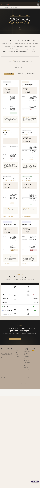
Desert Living (26, 369)
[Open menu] (38, 4)
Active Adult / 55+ (26, 76)
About (17, 352)
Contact (17, 356)
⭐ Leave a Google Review (35, 353)
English (2, 396)
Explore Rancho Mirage (8, 170)
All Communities (8, 73)
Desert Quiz (26, 358)
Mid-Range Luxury (31, 73)
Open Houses (26, 367)
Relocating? (26, 371)
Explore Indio (6, 263)
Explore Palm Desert (27, 216)
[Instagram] (1, 357)
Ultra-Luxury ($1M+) (20, 73)
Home (2, 7)
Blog (25, 365)
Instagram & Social (27, 372)
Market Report (26, 356)
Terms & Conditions (34, 358)
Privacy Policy (34, 355)
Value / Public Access (14, 76)
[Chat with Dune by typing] (35, 481)
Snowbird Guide (27, 360)
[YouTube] (3, 357)
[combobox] (3, 397)
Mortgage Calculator (26, 354)
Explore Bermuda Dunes (8, 216)
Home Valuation (27, 351)
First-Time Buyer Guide (27, 363)
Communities (6, 7)
